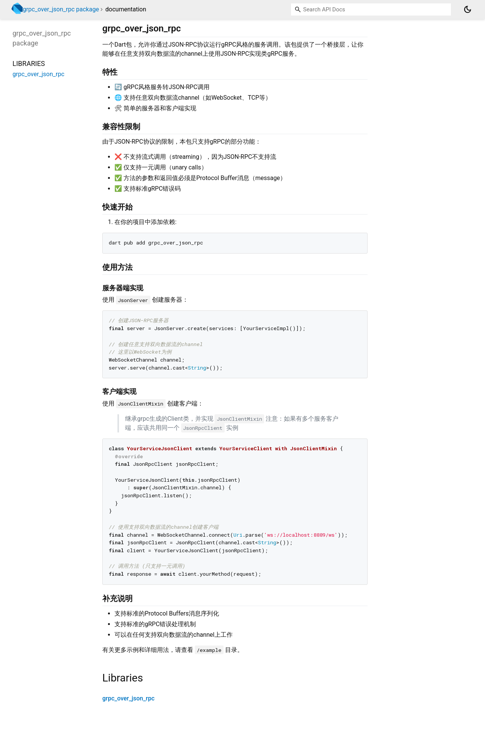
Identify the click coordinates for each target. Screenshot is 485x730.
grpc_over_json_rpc (128, 698)
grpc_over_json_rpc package (61, 9)
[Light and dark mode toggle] (468, 9)
